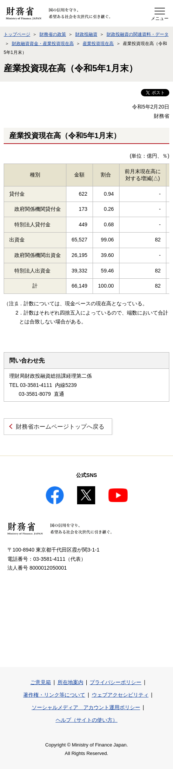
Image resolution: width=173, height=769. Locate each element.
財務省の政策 (52, 34)
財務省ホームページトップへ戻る (60, 426)
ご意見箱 (40, 682)
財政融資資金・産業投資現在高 (43, 43)
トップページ (17, 34)
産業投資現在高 (98, 43)
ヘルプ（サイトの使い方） (87, 720)
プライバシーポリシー (115, 682)
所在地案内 (70, 682)
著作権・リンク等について (54, 695)
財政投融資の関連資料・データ (138, 34)
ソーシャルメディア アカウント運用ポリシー (86, 707)
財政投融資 (86, 34)
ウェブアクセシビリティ (120, 695)
